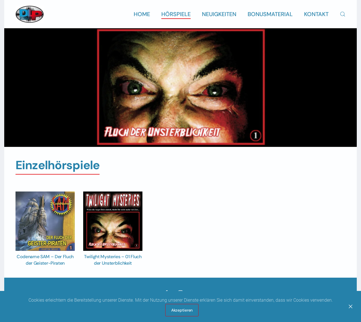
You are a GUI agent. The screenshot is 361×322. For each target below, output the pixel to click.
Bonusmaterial (270, 14)
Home (142, 14)
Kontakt (316, 14)
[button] (342, 14)
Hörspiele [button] (176, 14)
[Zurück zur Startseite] (30, 14)
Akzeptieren (182, 310)
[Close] (351, 306)
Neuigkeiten (219, 14)
